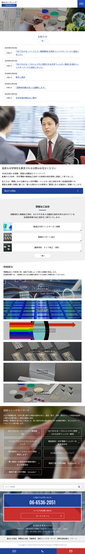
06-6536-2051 (36, 531)
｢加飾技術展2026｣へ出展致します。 (31, 87)
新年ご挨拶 (20, 77)
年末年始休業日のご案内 (26, 97)
